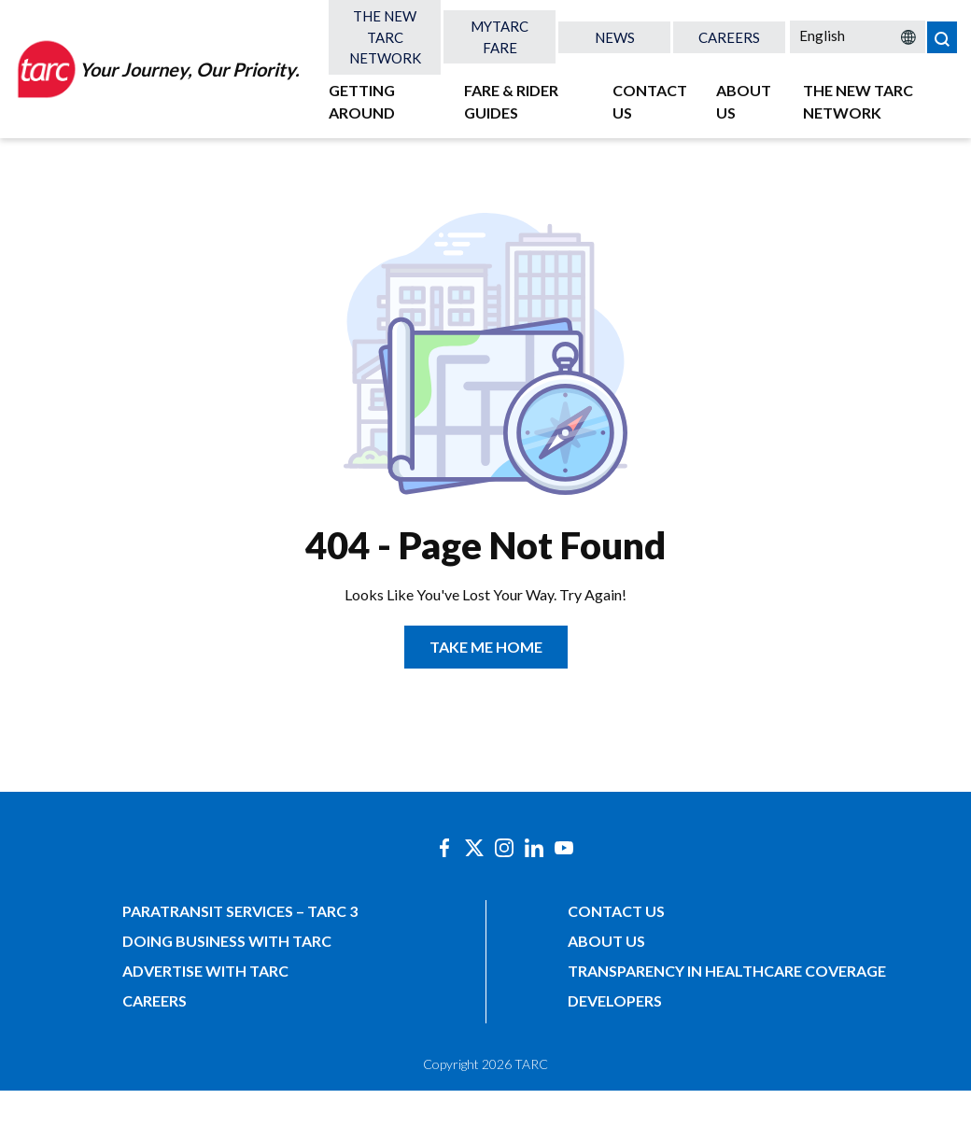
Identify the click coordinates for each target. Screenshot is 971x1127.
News (615, 37)
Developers (615, 1000)
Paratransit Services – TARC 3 (240, 911)
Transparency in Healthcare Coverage (727, 970)
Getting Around (362, 101)
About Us (743, 101)
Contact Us (649, 101)
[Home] (157, 69)
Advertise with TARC (205, 970)
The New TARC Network (385, 36)
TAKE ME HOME (485, 646)
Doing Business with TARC (226, 941)
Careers (729, 37)
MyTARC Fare (499, 37)
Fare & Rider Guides (511, 101)
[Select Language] (857, 35)
